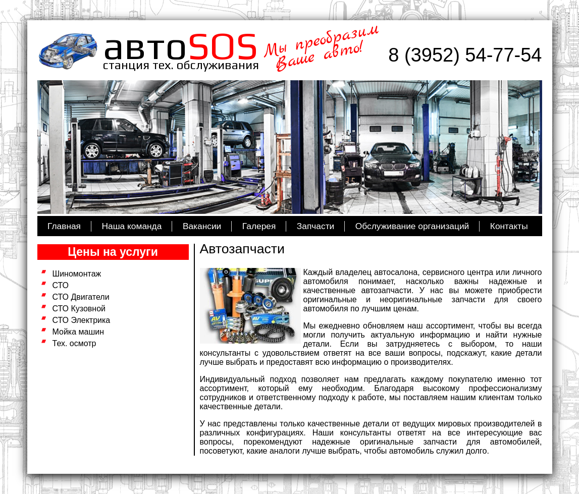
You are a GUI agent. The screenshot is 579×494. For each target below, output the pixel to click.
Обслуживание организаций (412, 226)
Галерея (259, 226)
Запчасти (315, 226)
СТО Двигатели (81, 297)
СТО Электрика (81, 320)
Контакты (509, 226)
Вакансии (202, 226)
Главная (64, 226)
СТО (60, 285)
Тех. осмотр (74, 343)
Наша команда (132, 226)
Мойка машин (78, 331)
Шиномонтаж (76, 273)
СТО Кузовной (79, 308)
